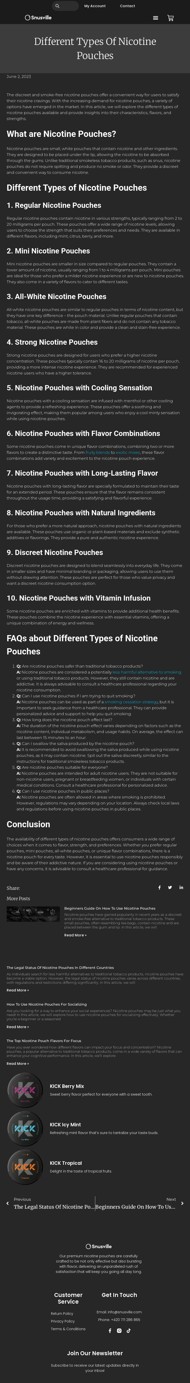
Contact (127, 5)
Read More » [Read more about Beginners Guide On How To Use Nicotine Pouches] (75, 935)
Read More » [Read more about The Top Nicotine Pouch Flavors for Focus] (18, 1063)
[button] (156, 17)
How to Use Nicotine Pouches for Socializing (47, 1004)
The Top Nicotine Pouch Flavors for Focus (44, 1041)
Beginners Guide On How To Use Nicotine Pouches (109, 908)
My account (95, 5)
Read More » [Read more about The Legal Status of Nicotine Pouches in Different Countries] (18, 990)
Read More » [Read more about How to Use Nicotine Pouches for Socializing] (18, 1026)
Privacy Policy (63, 1321)
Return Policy (62, 1313)
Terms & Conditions (68, 1328)
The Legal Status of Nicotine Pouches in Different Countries (60, 967)
